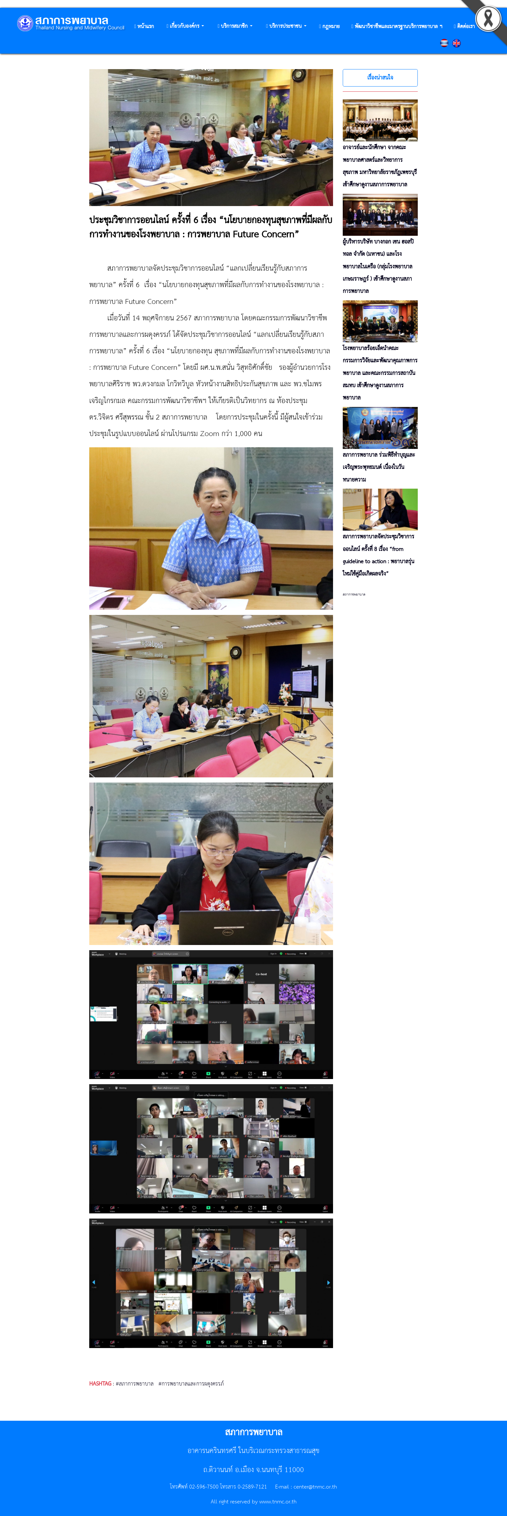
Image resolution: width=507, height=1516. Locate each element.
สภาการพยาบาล (354, 594)
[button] (185, 26)
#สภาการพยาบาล (135, 1384)
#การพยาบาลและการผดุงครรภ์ (191, 1384)
